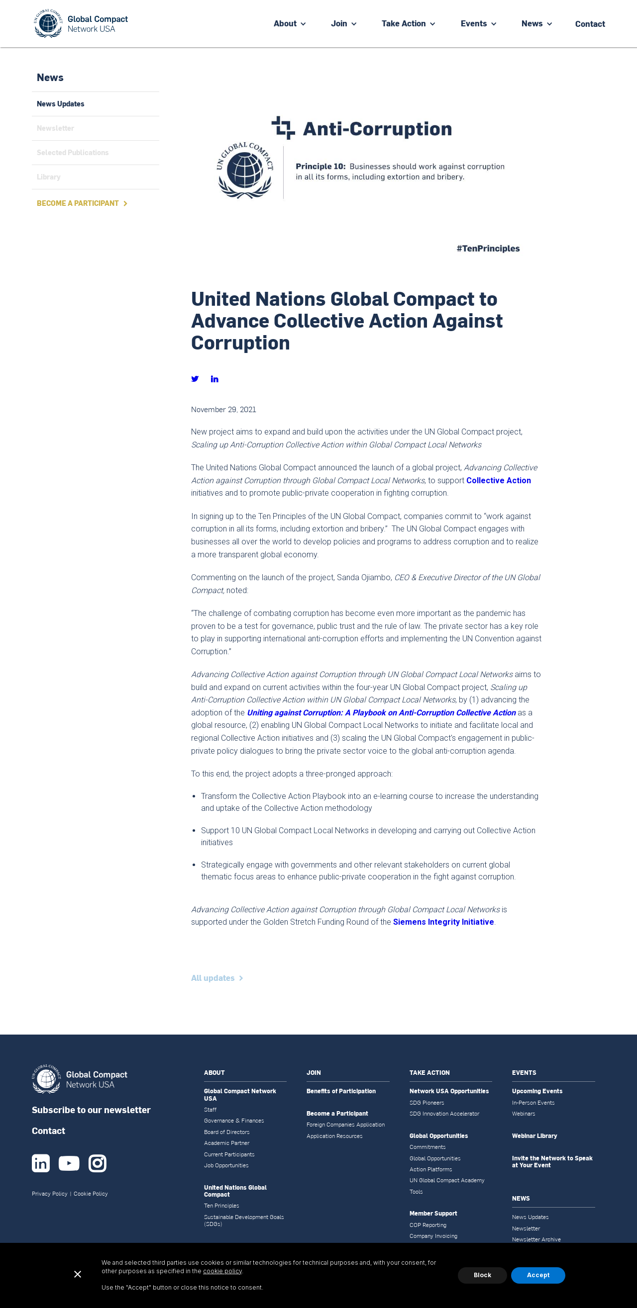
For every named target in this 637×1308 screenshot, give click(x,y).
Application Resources (335, 1136)
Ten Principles (221, 1205)
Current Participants (229, 1154)
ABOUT (214, 1072)
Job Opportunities (226, 1165)
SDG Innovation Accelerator (444, 1113)
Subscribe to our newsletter (91, 1109)
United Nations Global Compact (235, 1191)
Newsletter (526, 1228)
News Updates (530, 1217)
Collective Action (498, 480)
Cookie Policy (91, 1193)
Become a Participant (337, 1113)
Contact (48, 1130)
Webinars (523, 1113)
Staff (210, 1109)
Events (474, 23)
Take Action (404, 23)
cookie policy (222, 1271)
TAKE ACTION (430, 1072)
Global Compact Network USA (240, 1095)
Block (482, 1275)
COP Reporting (428, 1224)
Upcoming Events (537, 1091)
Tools (416, 1191)
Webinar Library (534, 1136)
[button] (290, 23)
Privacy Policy (50, 1193)
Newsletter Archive (536, 1239)
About (285, 23)
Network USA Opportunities (449, 1091)
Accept (538, 1275)
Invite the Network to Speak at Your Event (552, 1162)
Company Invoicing (433, 1235)
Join (339, 23)
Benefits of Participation (341, 1091)
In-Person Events (533, 1102)
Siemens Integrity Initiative (443, 922)
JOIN (314, 1072)
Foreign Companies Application (346, 1124)
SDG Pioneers (427, 1102)
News (532, 23)
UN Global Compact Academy (447, 1180)
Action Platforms (431, 1169)
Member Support (433, 1213)
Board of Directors (227, 1132)
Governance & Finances (234, 1120)
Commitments (428, 1146)
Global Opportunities (439, 1136)
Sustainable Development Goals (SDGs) (244, 1220)
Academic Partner (226, 1142)
